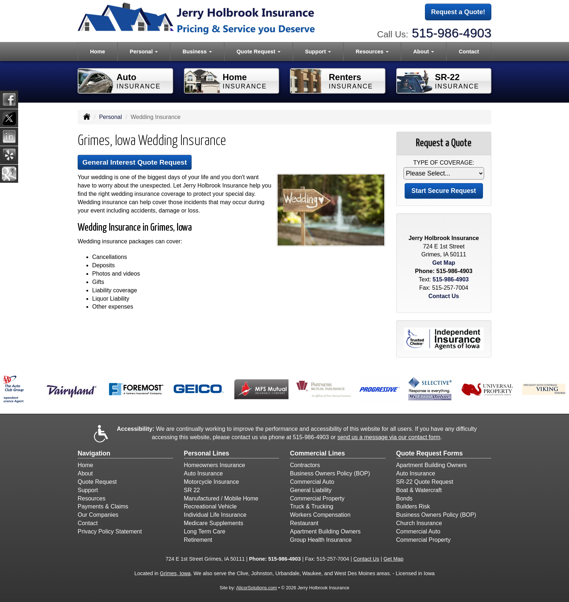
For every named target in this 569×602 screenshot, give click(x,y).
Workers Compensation (320, 515)
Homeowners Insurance (214, 465)
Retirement (198, 540)
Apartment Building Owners (325, 531)
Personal (110, 117)
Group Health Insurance (321, 540)
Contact (469, 51)
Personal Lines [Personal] (206, 453)
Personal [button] (144, 51)
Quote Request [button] (259, 51)
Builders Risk (413, 506)
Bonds (404, 498)
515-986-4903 (451, 33)
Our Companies (98, 515)
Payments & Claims (103, 506)
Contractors (305, 465)
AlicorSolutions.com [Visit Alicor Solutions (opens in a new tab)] (256, 587)
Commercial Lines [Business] (317, 453)
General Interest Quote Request (134, 162)
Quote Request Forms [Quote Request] (429, 453)
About (85, 473)
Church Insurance (419, 523)
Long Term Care (204, 531)
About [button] (423, 51)
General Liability (311, 490)
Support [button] (318, 51)
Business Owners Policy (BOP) (330, 473)
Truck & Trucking (311, 506)
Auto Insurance (203, 473)
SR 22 (192, 490)
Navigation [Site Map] (94, 453)
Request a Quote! (458, 12)
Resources (91, 498)
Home (97, 51)
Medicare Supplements (213, 523)
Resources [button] (372, 51)
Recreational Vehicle (210, 506)
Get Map (443, 263)
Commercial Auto (312, 482)
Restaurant (304, 523)
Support (88, 490)
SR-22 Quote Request (424, 482)
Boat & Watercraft (419, 490)
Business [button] (197, 51)
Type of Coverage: (443, 163)
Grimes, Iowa (175, 573)
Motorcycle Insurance (211, 482)
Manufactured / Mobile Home (221, 498)
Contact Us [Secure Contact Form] (444, 296)
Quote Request (97, 482)
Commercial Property (317, 498)
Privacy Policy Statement (110, 531)
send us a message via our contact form (389, 437)
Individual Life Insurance (215, 515)
